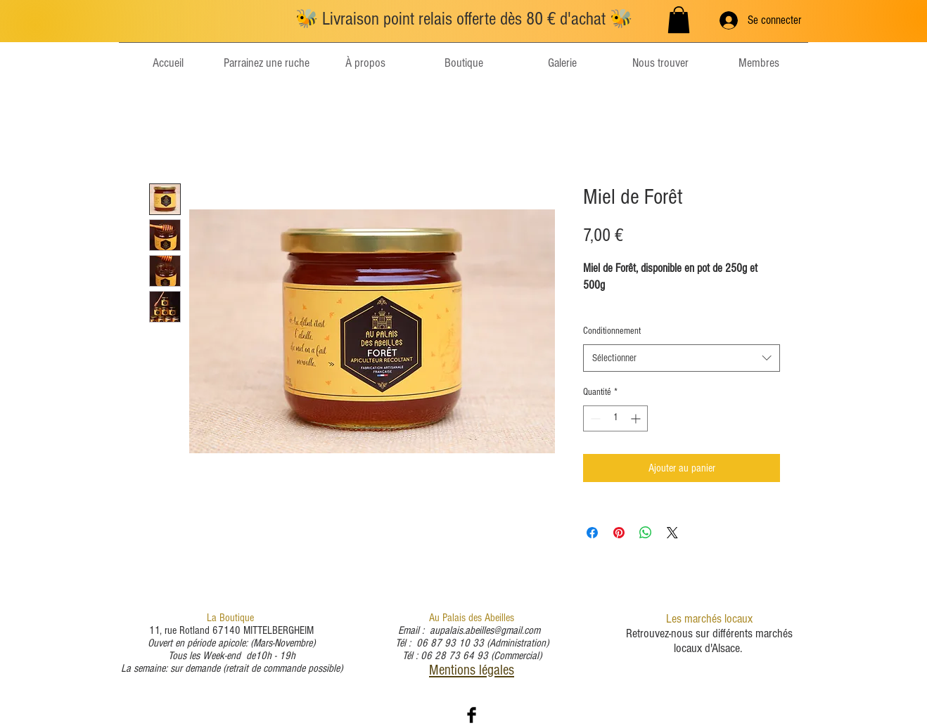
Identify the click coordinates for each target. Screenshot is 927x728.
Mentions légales (471, 670)
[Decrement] (594, 418)
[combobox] (681, 358)
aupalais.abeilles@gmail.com (485, 630)
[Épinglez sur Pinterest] (618, 532)
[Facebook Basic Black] (472, 715)
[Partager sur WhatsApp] (645, 532)
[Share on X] (672, 532)
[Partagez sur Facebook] (592, 532)
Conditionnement (612, 331)
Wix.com (541, 717)
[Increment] (637, 418)
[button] (678, 19)
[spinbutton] (615, 418)
